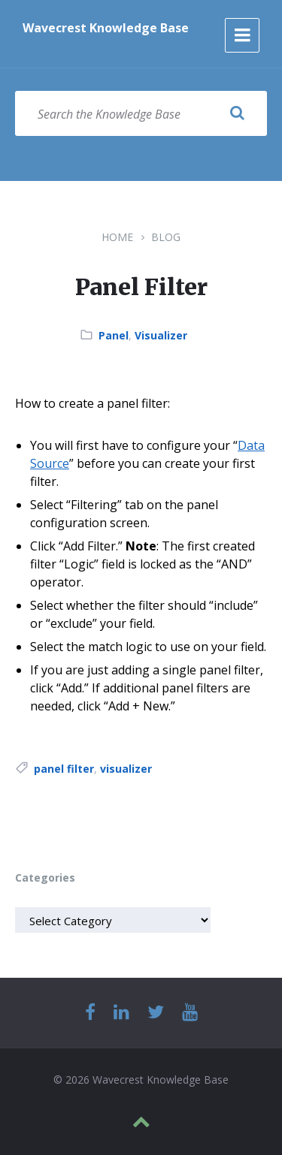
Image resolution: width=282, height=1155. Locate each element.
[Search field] (141, 113)
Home (117, 237)
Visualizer (161, 335)
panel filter (64, 768)
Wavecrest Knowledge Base (106, 28)
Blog (165, 237)
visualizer (126, 768)
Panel (114, 335)
